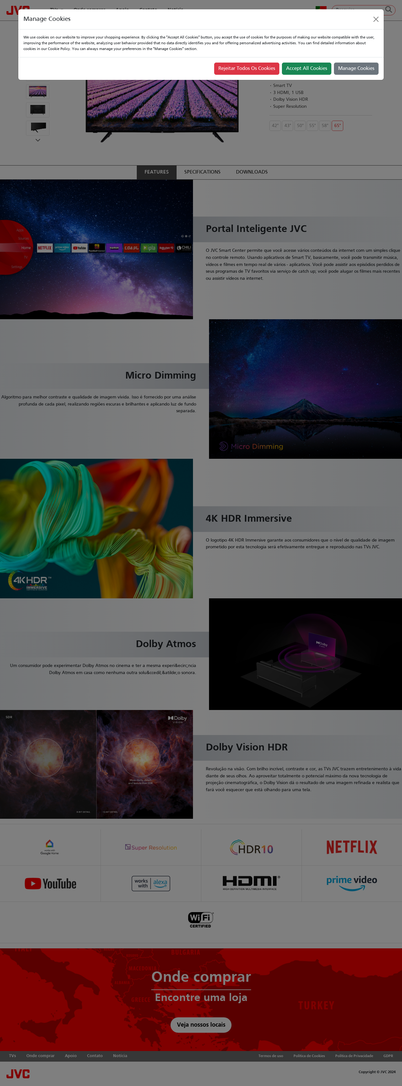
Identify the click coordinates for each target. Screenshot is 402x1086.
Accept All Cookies (306, 68)
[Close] (376, 19)
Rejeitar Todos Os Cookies (246, 68)
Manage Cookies (356, 68)
